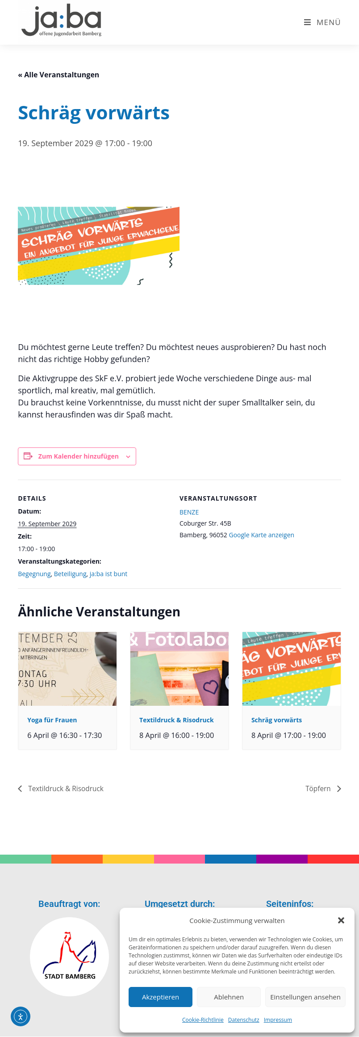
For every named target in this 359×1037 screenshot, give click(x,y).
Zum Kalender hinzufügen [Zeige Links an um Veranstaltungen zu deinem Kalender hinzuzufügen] (78, 456)
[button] (341, 920)
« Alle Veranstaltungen (58, 75)
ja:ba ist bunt (109, 573)
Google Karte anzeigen (261, 535)
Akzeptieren (160, 996)
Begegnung (34, 573)
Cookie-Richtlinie (203, 1020)
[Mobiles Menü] (322, 22)
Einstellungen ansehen (305, 996)
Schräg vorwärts (276, 720)
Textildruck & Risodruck (176, 720)
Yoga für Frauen (52, 720)
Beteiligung (70, 573)
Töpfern (319, 788)
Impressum (278, 1020)
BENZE (189, 512)
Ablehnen (229, 996)
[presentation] (67, 669)
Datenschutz (243, 1020)
